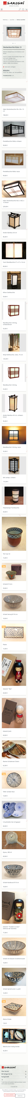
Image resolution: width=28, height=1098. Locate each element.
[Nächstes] (25, 33)
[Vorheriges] (3, 33)
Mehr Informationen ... (20, 1091)
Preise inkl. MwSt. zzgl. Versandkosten (12, 72)
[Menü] (2, 9)
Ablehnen (20, 1095)
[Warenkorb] (26, 9)
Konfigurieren (9, 1095)
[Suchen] (20, 9)
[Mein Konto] (23, 9)
